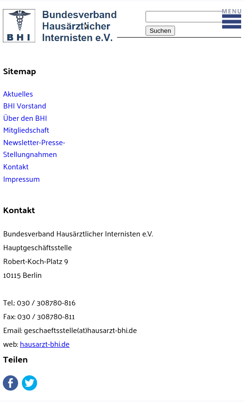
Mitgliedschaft (26, 130)
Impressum (21, 179)
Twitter (29, 383)
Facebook (10, 383)
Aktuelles (18, 93)
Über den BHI (25, 118)
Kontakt (16, 166)
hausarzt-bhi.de (45, 344)
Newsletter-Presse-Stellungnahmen (34, 148)
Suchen (160, 30)
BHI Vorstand (24, 105)
